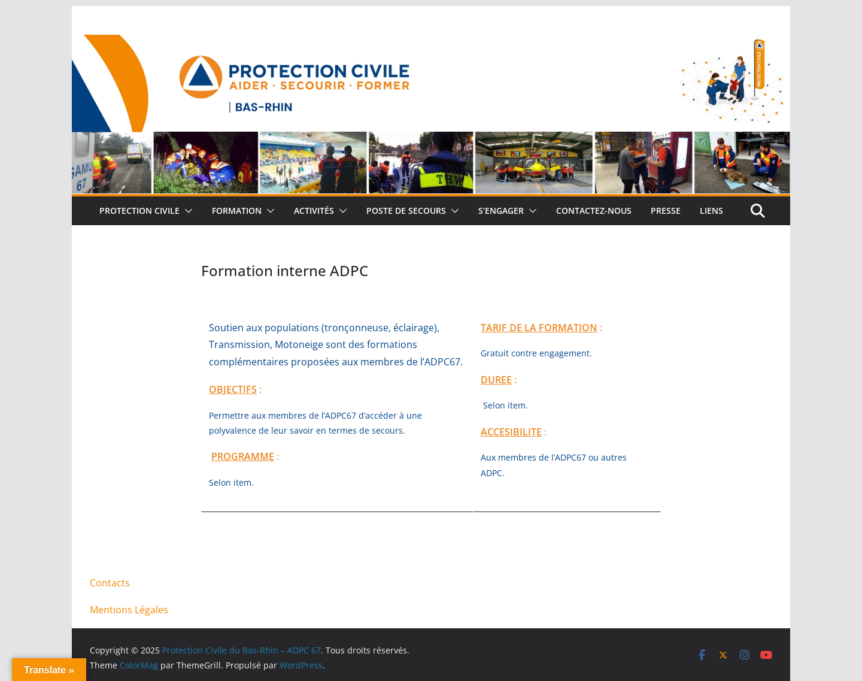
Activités (314, 210)
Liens (711, 210)
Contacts (110, 582)
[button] (186, 210)
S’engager (501, 210)
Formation (237, 210)
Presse (666, 210)
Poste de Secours (406, 210)
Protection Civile (139, 210)
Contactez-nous (594, 210)
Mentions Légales (129, 609)
